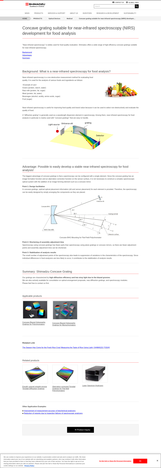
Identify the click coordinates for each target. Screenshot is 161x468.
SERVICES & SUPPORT (56, 13)
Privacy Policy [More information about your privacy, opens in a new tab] (29, 466)
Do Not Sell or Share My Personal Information (115, 461)
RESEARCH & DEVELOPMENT (107, 13)
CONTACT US (119, 2)
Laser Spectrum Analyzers (92, 386)
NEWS (27, 13)
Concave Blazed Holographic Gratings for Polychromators (33, 323)
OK (140, 461)
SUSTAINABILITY (130, 13)
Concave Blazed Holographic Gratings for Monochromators (64, 324)
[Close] (157, 461)
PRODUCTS (38, 13)
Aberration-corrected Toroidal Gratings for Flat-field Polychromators (63, 389)
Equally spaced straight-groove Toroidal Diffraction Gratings (34, 388)
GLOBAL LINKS (134, 2)
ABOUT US (74, 13)
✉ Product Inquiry (82, 430)
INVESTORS (87, 13)
